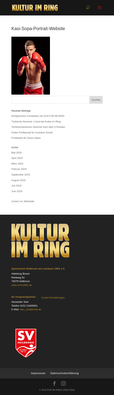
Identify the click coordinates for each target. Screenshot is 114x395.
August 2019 (18, 180)
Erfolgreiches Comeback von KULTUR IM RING (37, 115)
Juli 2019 (16, 185)
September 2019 (20, 174)
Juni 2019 (16, 191)
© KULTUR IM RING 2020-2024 (57, 389)
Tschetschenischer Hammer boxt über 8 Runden (38, 126)
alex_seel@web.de (30, 309)
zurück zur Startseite (22, 201)
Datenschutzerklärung (64, 373)
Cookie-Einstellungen (53, 297)
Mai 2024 (16, 152)
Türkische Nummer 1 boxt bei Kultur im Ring (36, 121)
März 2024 (17, 163)
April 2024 (17, 158)
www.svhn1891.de (21, 285)
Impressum (38, 373)
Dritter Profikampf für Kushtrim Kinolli (31, 132)
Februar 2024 (18, 169)
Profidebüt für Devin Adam (26, 137)
